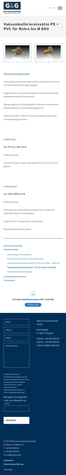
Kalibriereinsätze (11, 249)
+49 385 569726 (12, 448)
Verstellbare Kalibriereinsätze (19, 272)
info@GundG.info (51, 345)
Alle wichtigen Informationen (19, 254)
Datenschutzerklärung (16, 392)
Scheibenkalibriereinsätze (15, 276)
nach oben (8, 469)
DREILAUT (19, 444)
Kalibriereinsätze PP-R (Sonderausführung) (25, 259)
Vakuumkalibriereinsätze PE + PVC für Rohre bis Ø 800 (31, 267)
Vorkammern (9, 280)
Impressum (8, 460)
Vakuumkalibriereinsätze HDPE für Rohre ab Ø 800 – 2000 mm (33, 263)
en (54, 8)
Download (33, 305)
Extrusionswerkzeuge (13, 246)
